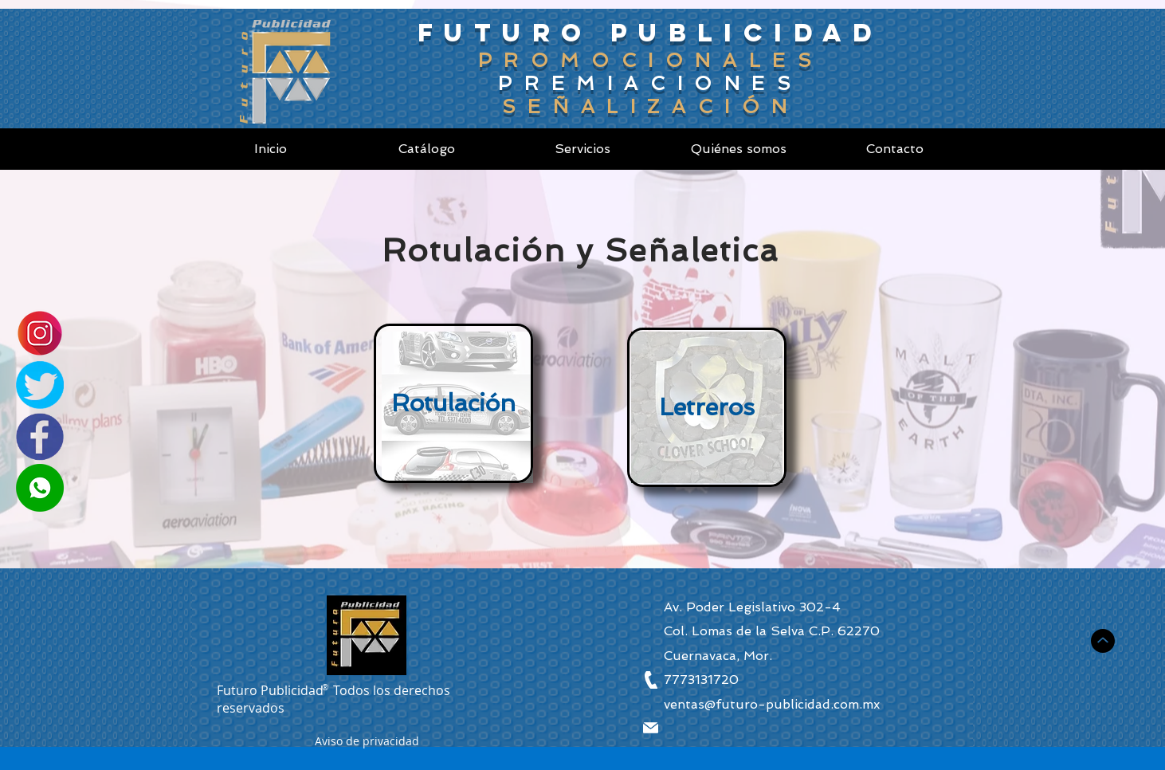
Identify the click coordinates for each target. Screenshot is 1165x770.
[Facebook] (40, 437)
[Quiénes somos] (739, 149)
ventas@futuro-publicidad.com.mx (772, 704)
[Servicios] (582, 149)
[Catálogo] (426, 149)
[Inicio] (270, 149)
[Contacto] (895, 149)
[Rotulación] (453, 403)
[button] (367, 743)
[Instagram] (40, 333)
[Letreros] (706, 407)
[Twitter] (40, 385)
